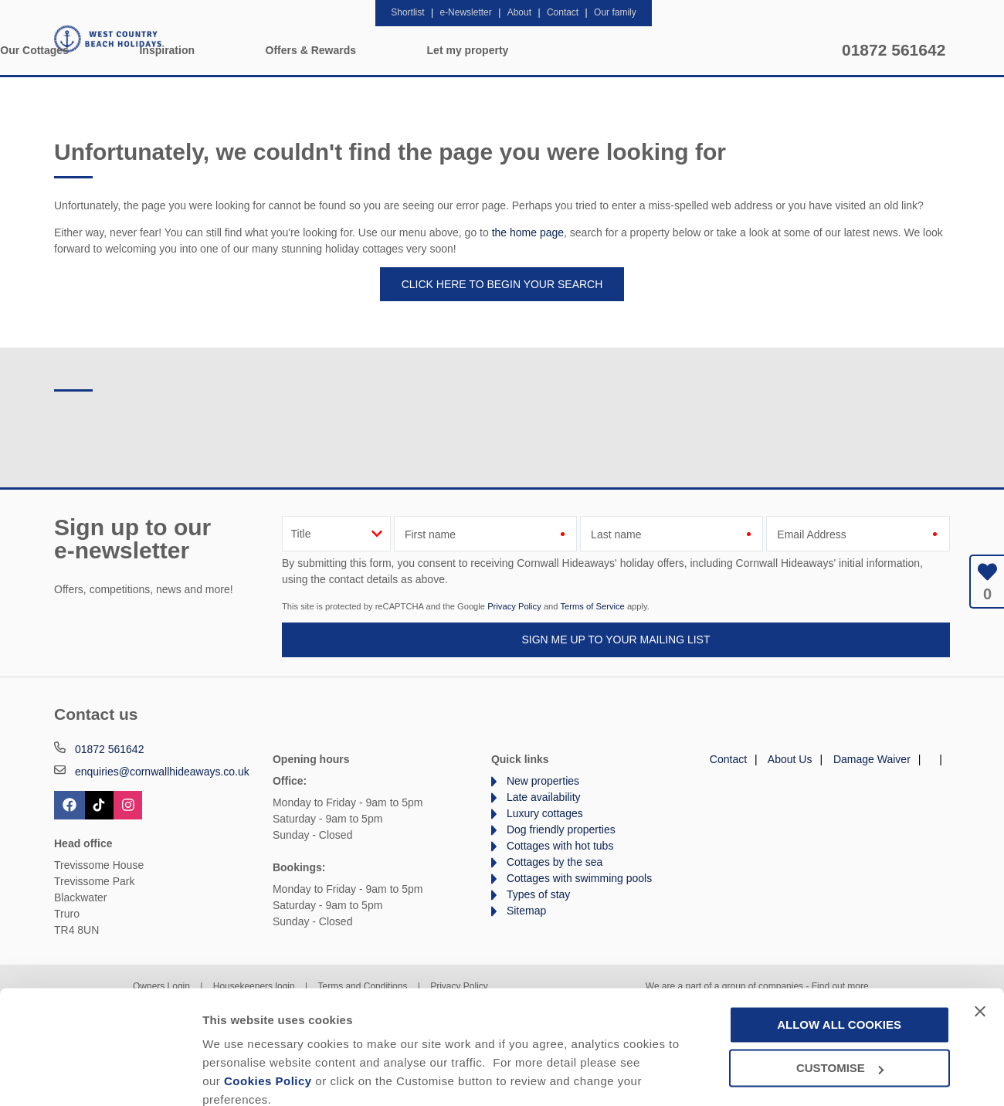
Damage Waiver (872, 759)
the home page (528, 232)
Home (213, 50)
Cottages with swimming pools (579, 878)
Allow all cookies (839, 957)
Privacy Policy (514, 606)
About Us (790, 759)
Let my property (765, 50)
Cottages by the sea (555, 862)
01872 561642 (893, 50)
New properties (543, 781)
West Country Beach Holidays (108, 38)
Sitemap (526, 910)
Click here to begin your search (502, 284)
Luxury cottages (545, 813)
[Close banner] (980, 943)
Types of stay (538, 894)
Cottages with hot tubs (560, 846)
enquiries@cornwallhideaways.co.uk (162, 771)
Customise (232, 1075)
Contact (728, 759)
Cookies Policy (268, 1014)
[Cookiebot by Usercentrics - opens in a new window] (100, 1075)
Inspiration (465, 50)
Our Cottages (332, 50)
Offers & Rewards (608, 50)
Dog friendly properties (561, 829)
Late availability (544, 797)
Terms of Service (592, 606)
